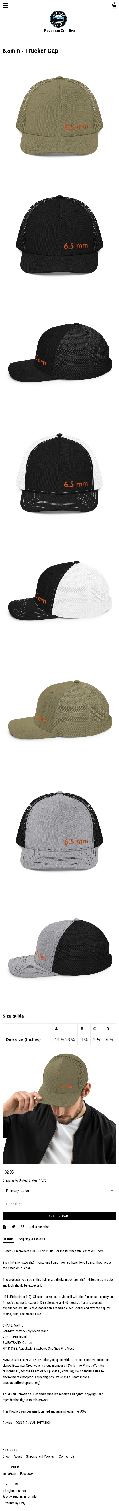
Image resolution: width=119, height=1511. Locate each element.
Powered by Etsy (14, 1502)
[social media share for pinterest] (23, 1226)
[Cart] (113, 6)
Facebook (26, 1473)
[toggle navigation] (5, 5)
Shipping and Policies (41, 1456)
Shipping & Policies (32, 1238)
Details (8, 1238)
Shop (6, 1456)
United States (28, 1180)
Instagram (10, 1473)
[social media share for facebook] (5, 1226)
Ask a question (39, 1226)
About (18, 1456)
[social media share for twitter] (14, 1226)
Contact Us (66, 1456)
